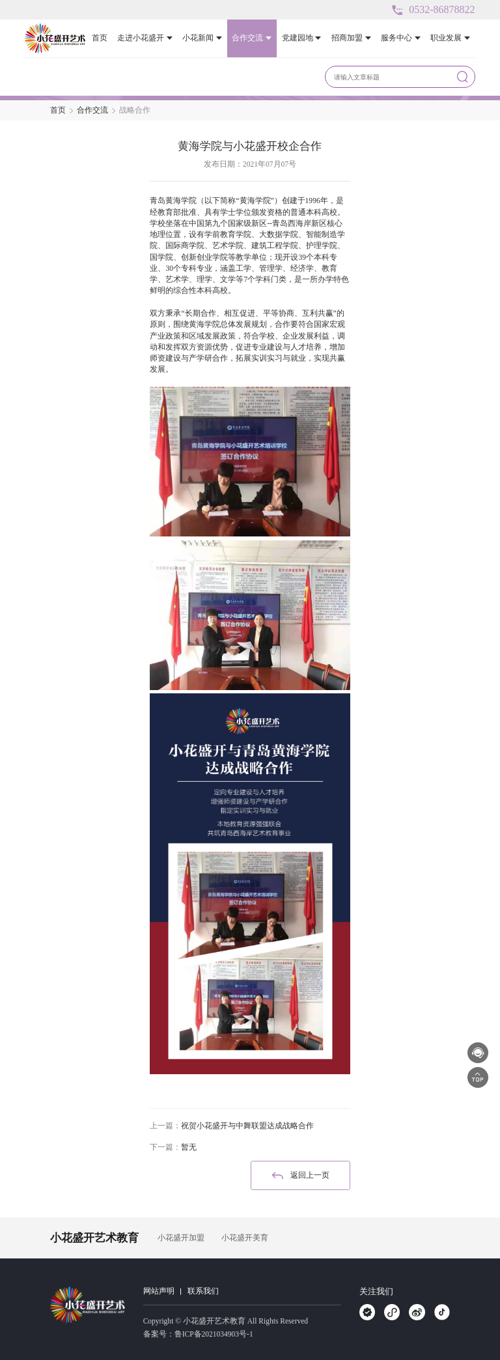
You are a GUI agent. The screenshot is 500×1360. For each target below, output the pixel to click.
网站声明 (158, 1291)
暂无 (189, 1147)
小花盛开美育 (244, 1238)
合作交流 (92, 110)
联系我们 (203, 1291)
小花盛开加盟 (181, 1238)
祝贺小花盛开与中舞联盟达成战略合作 (247, 1126)
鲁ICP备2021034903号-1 (213, 1334)
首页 (58, 110)
